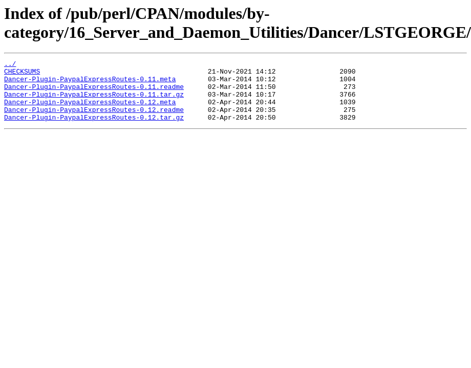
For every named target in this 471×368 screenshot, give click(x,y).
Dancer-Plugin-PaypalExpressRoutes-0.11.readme (94, 92)
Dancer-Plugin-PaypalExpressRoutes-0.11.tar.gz (94, 101)
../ (10, 65)
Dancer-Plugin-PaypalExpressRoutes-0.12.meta (90, 111)
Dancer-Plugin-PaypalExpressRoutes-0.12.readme (94, 120)
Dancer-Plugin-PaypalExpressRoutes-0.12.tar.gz (94, 129)
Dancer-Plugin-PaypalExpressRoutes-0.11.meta (90, 83)
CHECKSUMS (22, 74)
